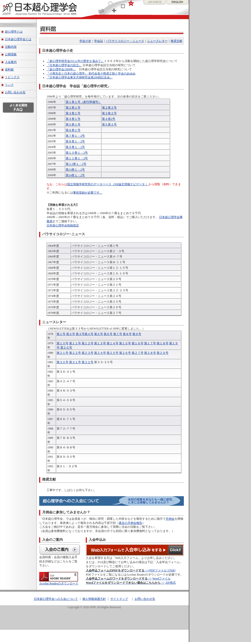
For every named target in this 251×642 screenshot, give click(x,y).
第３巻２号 (109, 113)
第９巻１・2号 (75, 147)
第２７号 (137, 353)
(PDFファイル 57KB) (162, 570)
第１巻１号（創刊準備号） (83, 102)
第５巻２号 (109, 124)
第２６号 (125, 353)
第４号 (89, 334)
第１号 (61, 334)
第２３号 (87, 353)
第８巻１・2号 (75, 141)
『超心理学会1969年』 (61, 69)
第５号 (98, 334)
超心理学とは (14, 31)
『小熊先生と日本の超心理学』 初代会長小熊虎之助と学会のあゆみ (91, 73)
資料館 (9, 69)
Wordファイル (161, 578)
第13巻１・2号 (75, 169)
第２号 (70, 334)
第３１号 (75, 362)
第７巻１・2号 (75, 135)
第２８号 (150, 353)
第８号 (127, 334)
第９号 (136, 334)
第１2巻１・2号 (76, 164)
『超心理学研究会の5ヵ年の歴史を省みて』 (75, 61)
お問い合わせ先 (15, 92)
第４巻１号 (73, 119)
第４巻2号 (108, 119)
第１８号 (162, 343)
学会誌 (98, 41)
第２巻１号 (73, 107)
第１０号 (62, 343)
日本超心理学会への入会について (56, 599)
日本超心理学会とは (18, 39)
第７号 (117, 334)
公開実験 (11, 54)
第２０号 (66, 347)
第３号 (80, 334)
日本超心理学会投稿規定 (63, 225)
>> (117, 570)
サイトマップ (119, 599)
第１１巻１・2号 (77, 158)
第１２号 (87, 343)
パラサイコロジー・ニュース (125, 41)
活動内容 (11, 47)
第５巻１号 (73, 124)
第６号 (108, 334)
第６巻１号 (73, 130)
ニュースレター (157, 41)
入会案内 (11, 62)
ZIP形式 (170, 582)
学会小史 (85, 41)
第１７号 (150, 343)
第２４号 (100, 353)
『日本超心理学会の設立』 (64, 65)
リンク (9, 84)
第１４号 (112, 343)
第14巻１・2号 (75, 175)
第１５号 (125, 343)
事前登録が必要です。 (87, 192)
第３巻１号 (73, 113)
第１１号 (75, 343)
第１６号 (137, 343)
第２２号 (75, 353)
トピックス (12, 77)
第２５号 (112, 353)
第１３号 (100, 343)
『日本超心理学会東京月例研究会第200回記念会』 (80, 77)
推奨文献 (176, 41)
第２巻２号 (109, 107)
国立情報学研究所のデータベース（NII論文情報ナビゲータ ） (108, 184)
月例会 (170, 518)
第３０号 (62, 362)
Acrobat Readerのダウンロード (58, 582)
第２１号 (62, 353)
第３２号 (87, 362)
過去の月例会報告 (130, 523)
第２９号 (162, 353)
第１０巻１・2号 (77, 152)
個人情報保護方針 (94, 599)
